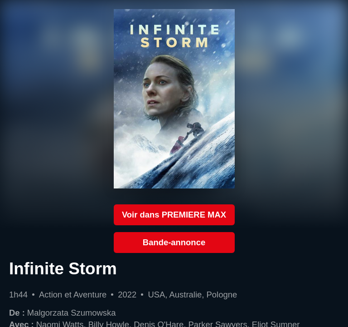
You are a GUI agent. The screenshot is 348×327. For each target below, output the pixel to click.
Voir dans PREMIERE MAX (174, 214)
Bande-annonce (174, 242)
